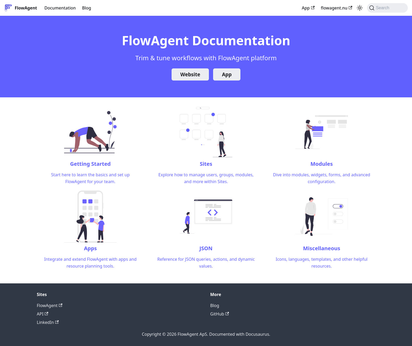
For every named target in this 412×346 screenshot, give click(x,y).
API (42, 314)
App (308, 8)
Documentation (60, 8)
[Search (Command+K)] (387, 8)
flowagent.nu (336, 8)
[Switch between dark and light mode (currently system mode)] (360, 8)
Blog (86, 8)
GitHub (219, 314)
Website (190, 74)
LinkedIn (48, 322)
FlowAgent (49, 305)
